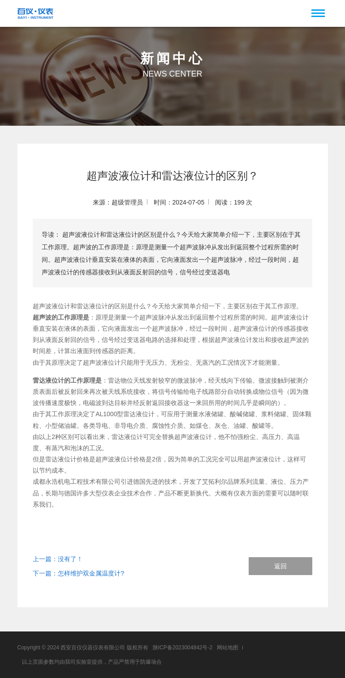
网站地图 (227, 647)
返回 (280, 566)
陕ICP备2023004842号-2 (182, 647)
